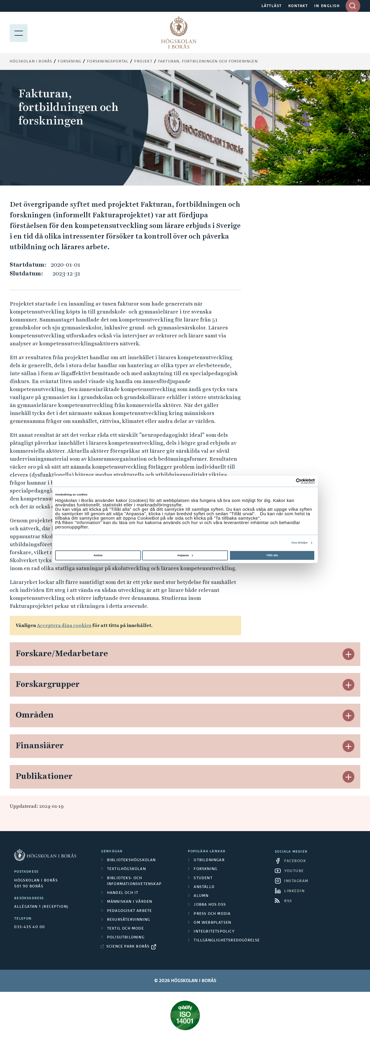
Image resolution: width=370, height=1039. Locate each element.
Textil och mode (125, 929)
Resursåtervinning (128, 920)
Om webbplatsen (212, 923)
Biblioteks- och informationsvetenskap (134, 881)
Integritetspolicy (214, 932)
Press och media (212, 914)
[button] (348, 654)
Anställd (204, 887)
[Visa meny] (18, 32)
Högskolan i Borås (31, 62)
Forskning (69, 62)
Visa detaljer (299, 542)
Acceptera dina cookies (64, 625)
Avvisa (97, 555)
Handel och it (123, 893)
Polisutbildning (125, 937)
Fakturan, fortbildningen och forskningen (208, 62)
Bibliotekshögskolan (131, 860)
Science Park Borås (128, 947)
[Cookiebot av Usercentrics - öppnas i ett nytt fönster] (289, 481)
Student (203, 878)
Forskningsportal (108, 62)
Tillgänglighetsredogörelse (227, 940)
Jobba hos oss (210, 905)
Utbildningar (209, 860)
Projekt (143, 62)
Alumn (201, 896)
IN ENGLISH (327, 6)
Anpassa (185, 555)
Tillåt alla (272, 555)
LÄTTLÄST (272, 6)
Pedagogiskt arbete (129, 911)
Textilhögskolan (126, 869)
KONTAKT (298, 6)
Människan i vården (129, 902)
